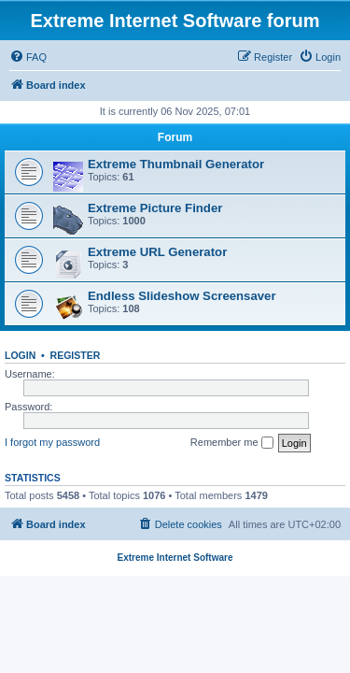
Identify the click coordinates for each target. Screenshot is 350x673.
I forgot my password (52, 442)
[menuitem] (28, 57)
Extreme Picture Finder (155, 208)
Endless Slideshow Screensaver (182, 296)
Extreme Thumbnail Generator (176, 164)
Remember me (231, 443)
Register (75, 355)
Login (20, 355)
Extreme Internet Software (175, 557)
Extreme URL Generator (157, 252)
